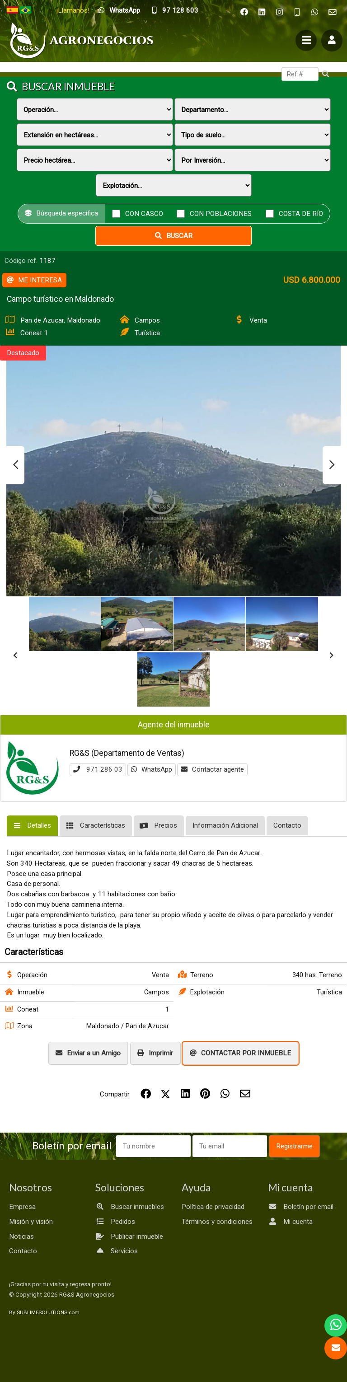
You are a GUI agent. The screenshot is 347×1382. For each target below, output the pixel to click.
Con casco (144, 213)
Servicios (116, 1251)
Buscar (173, 236)
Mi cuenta (290, 1222)
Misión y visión (31, 1222)
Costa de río (301, 213)
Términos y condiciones (217, 1222)
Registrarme (294, 1146)
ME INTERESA (34, 280)
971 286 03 (97, 769)
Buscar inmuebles (129, 1207)
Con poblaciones (221, 213)
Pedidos (115, 1222)
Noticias (21, 1236)
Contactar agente (212, 769)
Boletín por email (300, 1207)
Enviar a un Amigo (88, 1053)
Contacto (23, 1251)
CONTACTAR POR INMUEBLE (240, 1053)
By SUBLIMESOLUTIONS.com (44, 1312)
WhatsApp (151, 769)
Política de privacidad (213, 1207)
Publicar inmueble (129, 1236)
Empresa (22, 1207)
